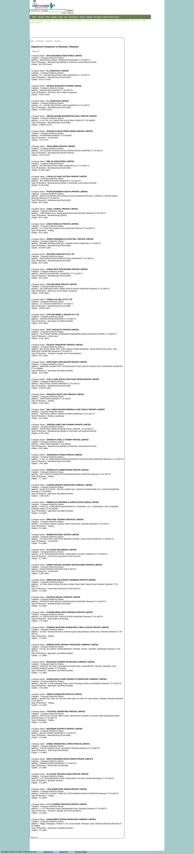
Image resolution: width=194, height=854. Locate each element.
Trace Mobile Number (69, 20)
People (32, 22)
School (82, 17)
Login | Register (67, 13)
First (34, 51)
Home (34, 17)
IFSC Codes (57, 20)
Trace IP (95, 20)
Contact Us (48, 852)
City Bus (41, 17)
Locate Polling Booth (123, 20)
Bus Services (48, 20)
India (32, 41)
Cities (61, 17)
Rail (65, 17)
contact (144, 20)
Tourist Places (73, 17)
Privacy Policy (81, 852)
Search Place (87, 20)
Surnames (38, 22)
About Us (63, 852)
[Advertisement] (79, 30)
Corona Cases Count (111, 17)
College (89, 17)
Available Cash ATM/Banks (107, 20)
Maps (48, 17)
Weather (79, 20)
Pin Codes (97, 17)
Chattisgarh (40, 41)
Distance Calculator (37, 20)
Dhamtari (49, 41)
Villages (54, 17)
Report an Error (136, 20)
